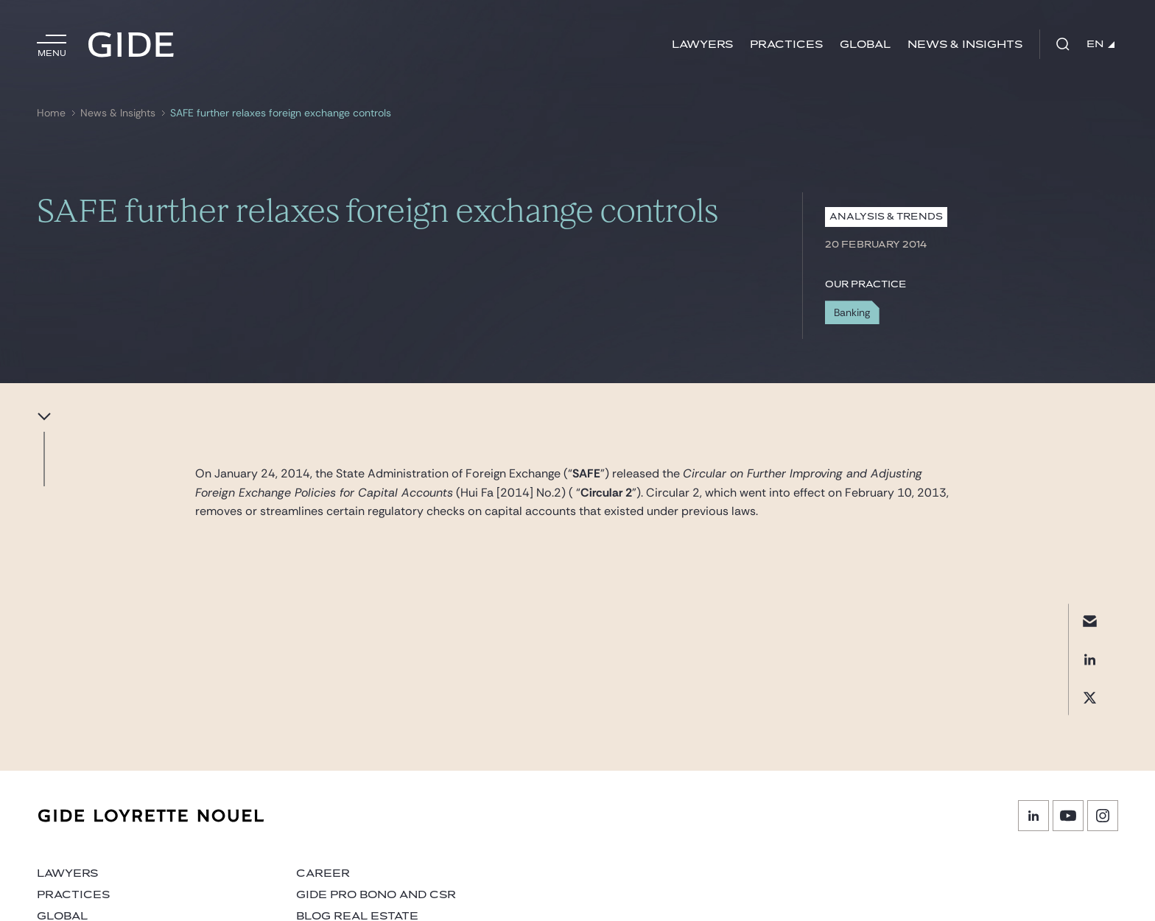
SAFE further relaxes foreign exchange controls (280, 113)
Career (323, 873)
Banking (852, 312)
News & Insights (965, 44)
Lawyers (702, 44)
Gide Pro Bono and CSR (376, 894)
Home (51, 113)
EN (1100, 44)
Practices (786, 44)
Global (865, 44)
